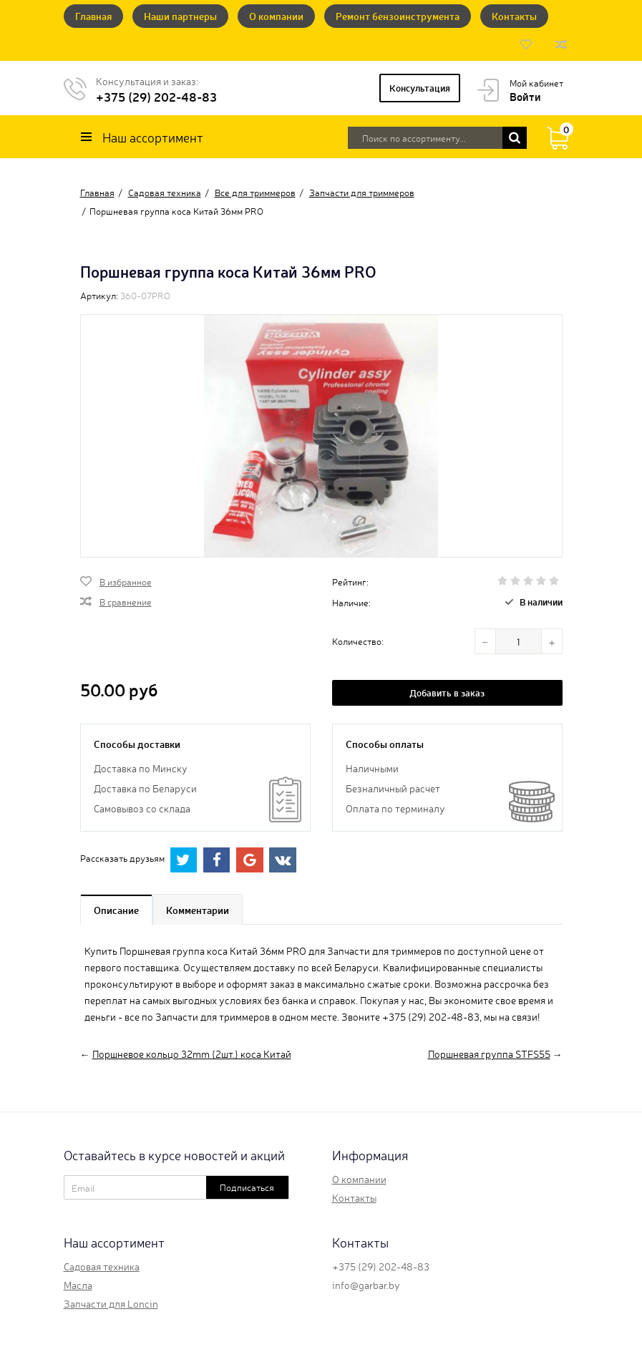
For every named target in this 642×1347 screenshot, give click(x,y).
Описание (116, 909)
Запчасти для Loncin (111, 1303)
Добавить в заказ (447, 692)
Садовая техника (102, 1266)
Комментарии (197, 909)
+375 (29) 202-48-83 (156, 96)
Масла (78, 1284)
